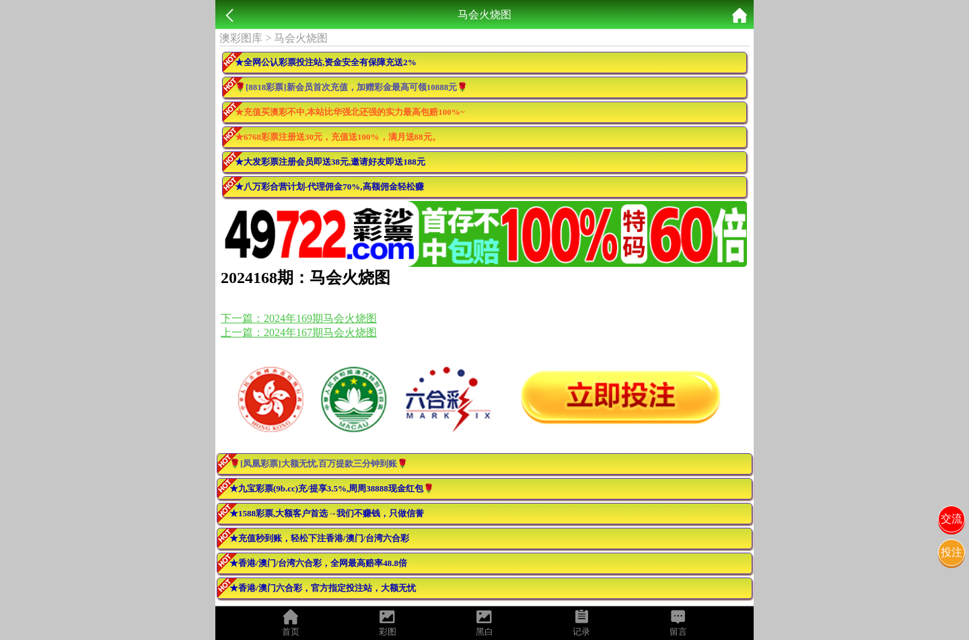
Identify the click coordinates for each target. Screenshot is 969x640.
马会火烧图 (301, 38)
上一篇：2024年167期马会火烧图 (299, 332)
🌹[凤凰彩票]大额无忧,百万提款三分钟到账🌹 (318, 463)
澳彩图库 (240, 38)
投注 (951, 552)
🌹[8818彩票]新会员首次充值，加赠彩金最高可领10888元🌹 (351, 87)
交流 (951, 518)
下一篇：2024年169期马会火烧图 (299, 318)
